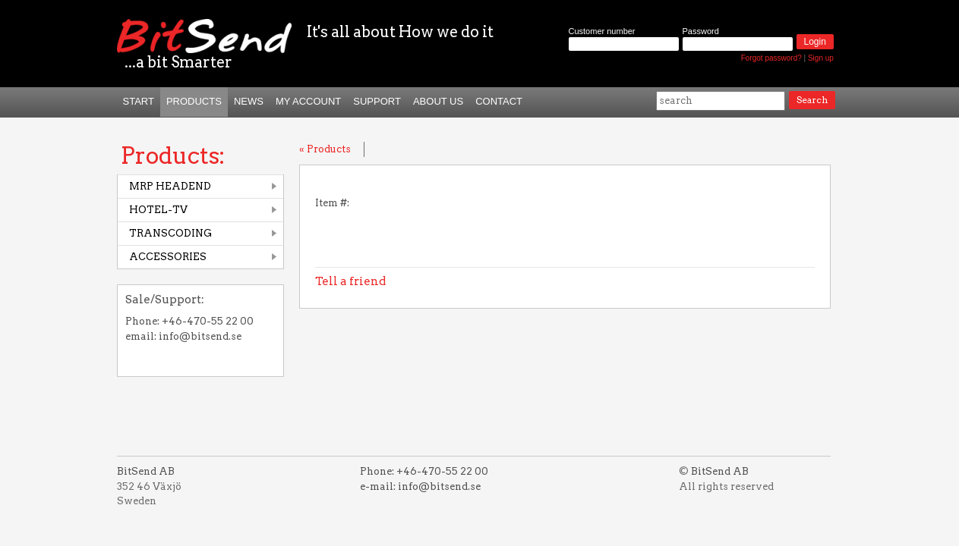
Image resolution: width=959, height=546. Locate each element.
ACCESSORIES (168, 256)
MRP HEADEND (170, 186)
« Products (325, 149)
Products (194, 101)
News (248, 101)
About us (438, 101)
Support (377, 101)
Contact (498, 101)
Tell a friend (350, 281)
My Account (308, 101)
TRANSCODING (170, 233)
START (138, 101)
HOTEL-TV (158, 209)
